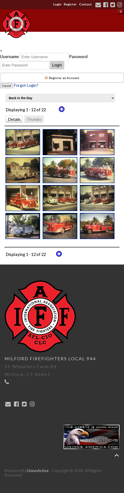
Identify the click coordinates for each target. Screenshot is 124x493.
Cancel (6, 85)
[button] (14, 118)
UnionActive (38, 470)
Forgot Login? (26, 85)
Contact (85, 4)
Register (70, 4)
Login (57, 4)
